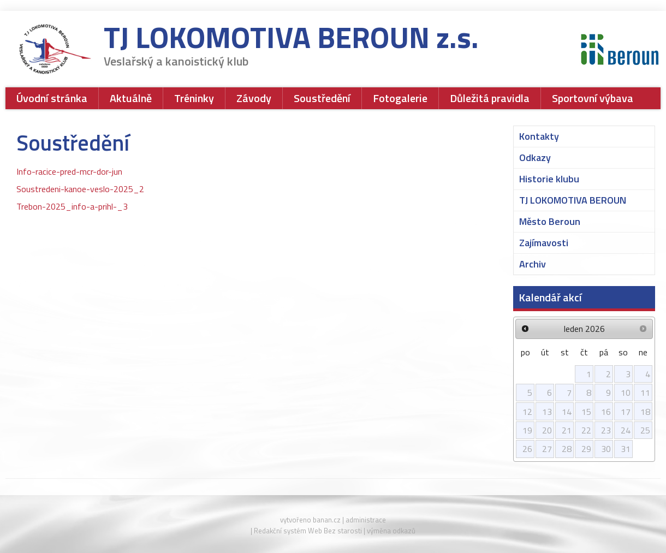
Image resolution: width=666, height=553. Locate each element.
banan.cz (327, 519)
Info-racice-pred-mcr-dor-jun (69, 171)
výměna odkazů (391, 530)
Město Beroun (549, 221)
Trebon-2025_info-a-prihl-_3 (72, 206)
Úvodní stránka (51, 98)
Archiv (532, 264)
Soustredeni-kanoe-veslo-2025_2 (80, 188)
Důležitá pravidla (490, 98)
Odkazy (535, 157)
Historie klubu (549, 178)
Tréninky (194, 98)
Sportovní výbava (592, 98)
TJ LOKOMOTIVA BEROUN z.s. (291, 41)
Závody (253, 98)
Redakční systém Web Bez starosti (308, 530)
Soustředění (322, 98)
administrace (366, 519)
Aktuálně (131, 98)
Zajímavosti (543, 242)
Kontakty (539, 136)
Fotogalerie (400, 98)
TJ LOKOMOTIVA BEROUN (572, 200)
